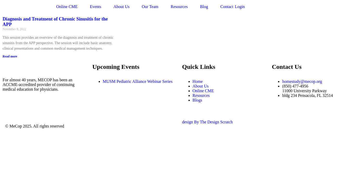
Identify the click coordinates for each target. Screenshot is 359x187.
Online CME (67, 6)
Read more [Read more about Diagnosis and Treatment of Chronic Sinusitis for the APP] (10, 56)
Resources (179, 6)
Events (95, 6)
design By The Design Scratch (207, 122)
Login (240, 6)
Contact (226, 6)
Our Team (150, 6)
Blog (204, 6)
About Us (122, 6)
